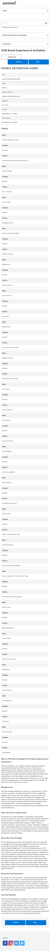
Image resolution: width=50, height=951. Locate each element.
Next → (38, 62)
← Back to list (11, 57)
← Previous (18, 62)
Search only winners (9, 27)
